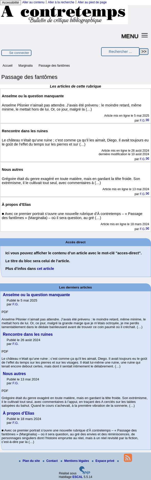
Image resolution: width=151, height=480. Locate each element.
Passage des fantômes (54, 65)
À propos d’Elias (18, 413)
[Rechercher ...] (120, 51)
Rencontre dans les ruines (28, 334)
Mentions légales (75, 461)
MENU (129, 36)
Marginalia (25, 65)
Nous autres (14, 373)
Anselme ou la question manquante (36, 295)
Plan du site (30, 461)
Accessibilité (10, 2)
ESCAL (77, 477)
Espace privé (103, 461)
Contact (51, 461)
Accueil (8, 65)
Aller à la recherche (61, 2)
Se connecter (19, 53)
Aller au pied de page (92, 2)
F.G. (142, 120)
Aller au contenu (33, 2)
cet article (45, 269)
